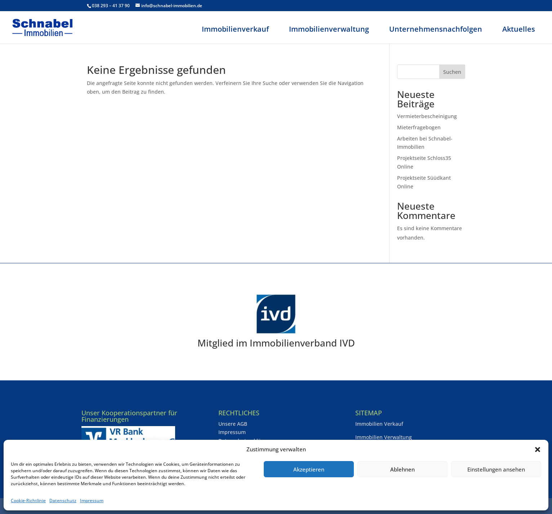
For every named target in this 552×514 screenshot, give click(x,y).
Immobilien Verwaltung (383, 437)
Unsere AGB (232, 423)
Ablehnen (402, 469)
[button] (537, 449)
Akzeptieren (308, 469)
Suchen (452, 71)
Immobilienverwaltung (329, 29)
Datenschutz (62, 500)
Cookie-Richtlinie (28, 500)
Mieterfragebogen (419, 127)
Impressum (91, 500)
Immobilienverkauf (235, 29)
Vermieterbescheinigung (427, 116)
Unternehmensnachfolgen (435, 29)
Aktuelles (518, 29)
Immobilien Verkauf (379, 423)
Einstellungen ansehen (496, 469)
